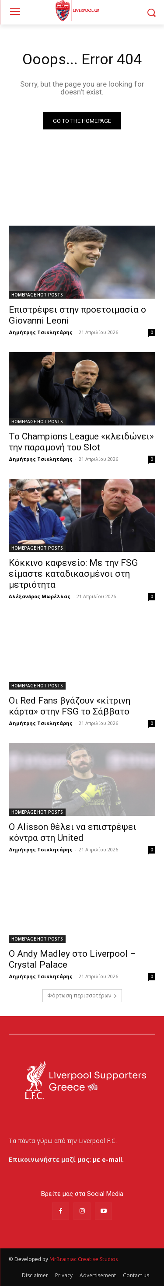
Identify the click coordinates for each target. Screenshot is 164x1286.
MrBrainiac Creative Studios (83, 1259)
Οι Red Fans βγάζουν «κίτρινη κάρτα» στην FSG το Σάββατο (70, 706)
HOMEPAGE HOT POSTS (37, 295)
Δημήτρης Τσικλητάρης (41, 332)
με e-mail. (108, 1159)
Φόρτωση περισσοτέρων (82, 995)
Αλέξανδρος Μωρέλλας (39, 596)
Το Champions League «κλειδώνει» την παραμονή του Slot (81, 442)
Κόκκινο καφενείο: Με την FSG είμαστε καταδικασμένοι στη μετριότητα (73, 574)
